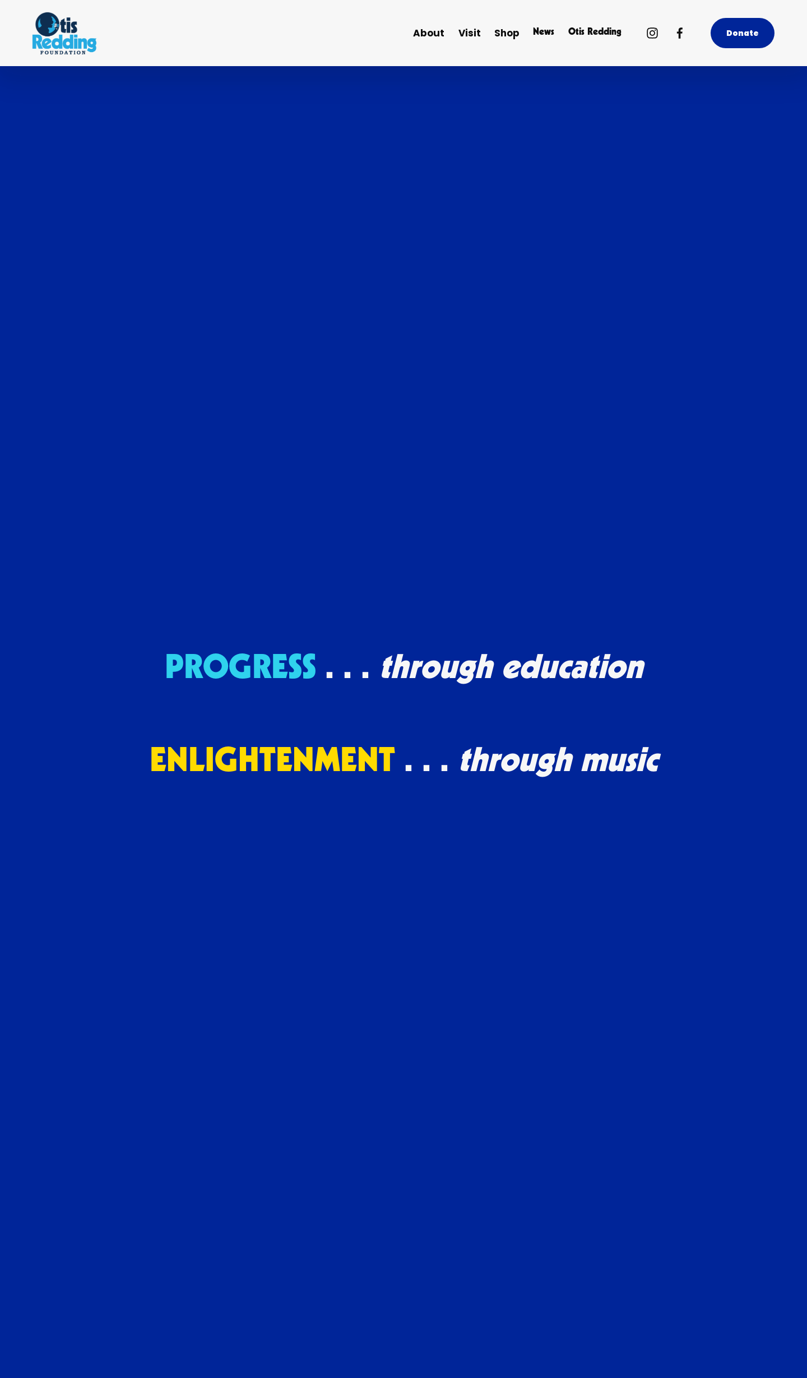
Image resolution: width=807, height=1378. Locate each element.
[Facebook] (680, 33)
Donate (742, 33)
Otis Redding (595, 33)
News (543, 33)
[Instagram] (652, 33)
